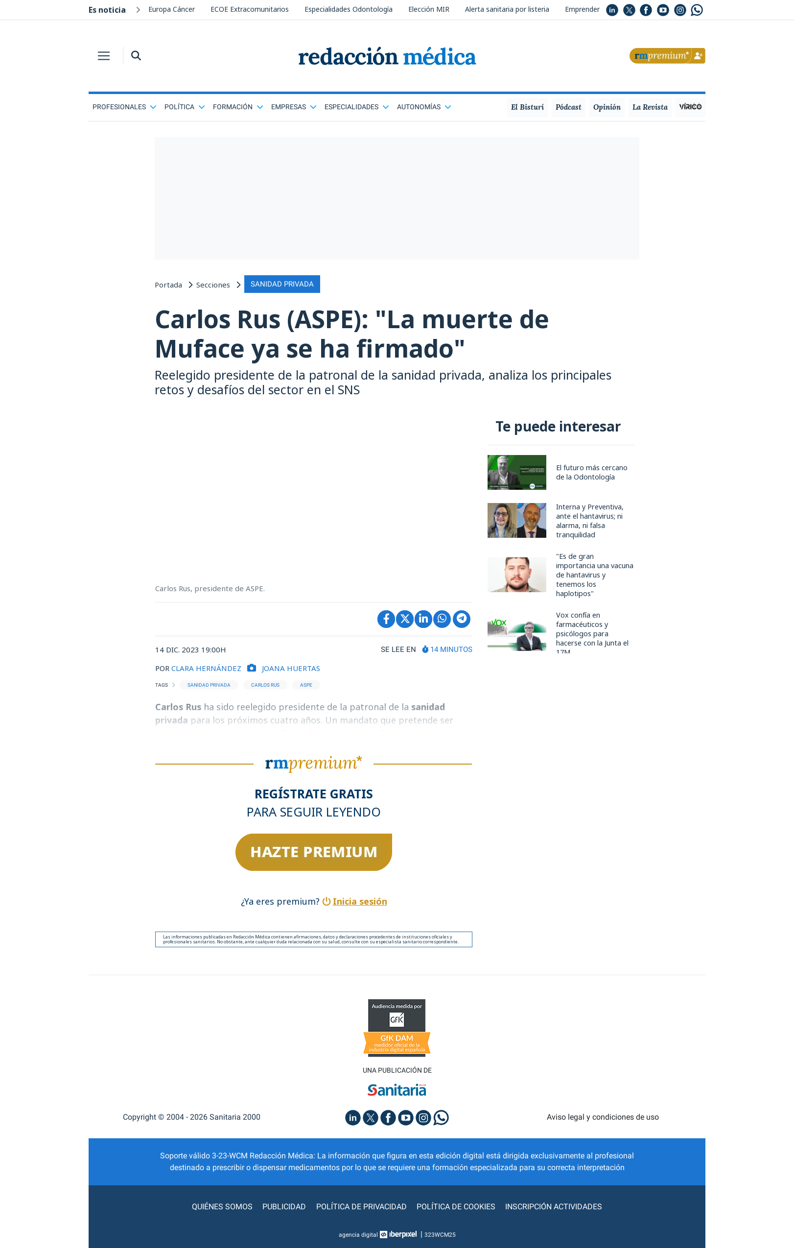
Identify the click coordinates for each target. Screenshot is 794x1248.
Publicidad (284, 1206)
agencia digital (358, 1234)
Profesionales (125, 107)
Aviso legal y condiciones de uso (603, 1117)
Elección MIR (428, 9)
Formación (238, 107)
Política (184, 107)
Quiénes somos (222, 1206)
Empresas (294, 107)
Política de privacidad (361, 1206)
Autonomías (424, 107)
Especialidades (357, 107)
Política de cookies (456, 1206)
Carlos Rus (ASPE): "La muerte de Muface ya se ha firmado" (353, 334)
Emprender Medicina (597, 9)
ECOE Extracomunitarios (249, 9)
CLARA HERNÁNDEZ (206, 668)
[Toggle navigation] (104, 56)
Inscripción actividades (553, 1206)
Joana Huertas (291, 668)
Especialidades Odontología (348, 9)
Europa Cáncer (171, 9)
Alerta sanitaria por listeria (507, 9)
